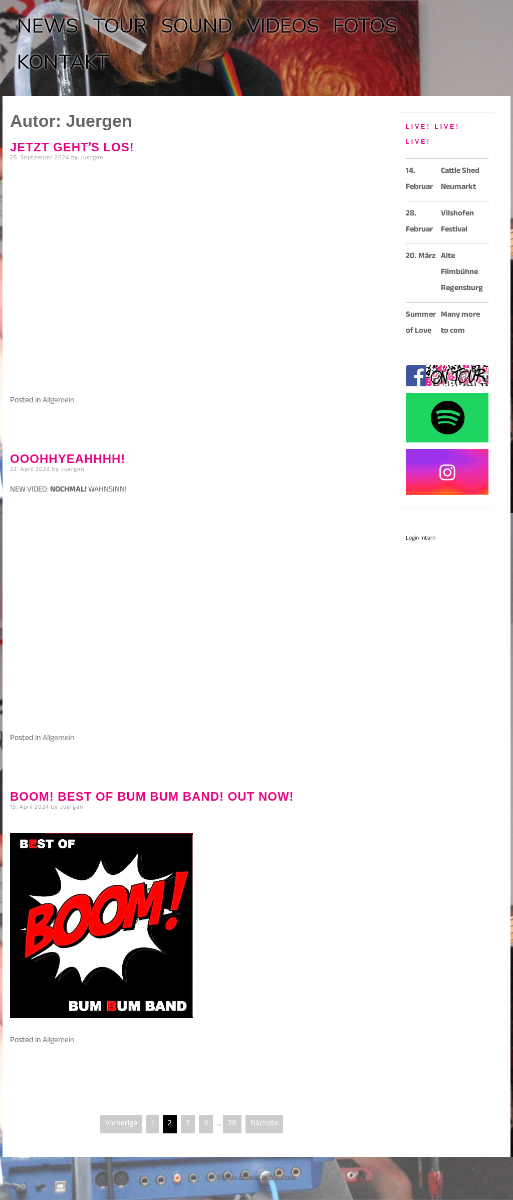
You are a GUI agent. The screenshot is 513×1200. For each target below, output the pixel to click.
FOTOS (365, 26)
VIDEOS (282, 26)
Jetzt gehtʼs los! (72, 147)
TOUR (119, 26)
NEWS (47, 26)
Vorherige (121, 1124)
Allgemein (59, 401)
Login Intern (420, 539)
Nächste (264, 1124)
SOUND (196, 26)
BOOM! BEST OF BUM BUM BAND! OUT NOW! (152, 796)
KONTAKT (63, 62)
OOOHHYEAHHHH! (67, 458)
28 (232, 1124)
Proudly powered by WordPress (257, 1178)
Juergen (91, 158)
